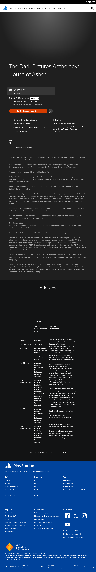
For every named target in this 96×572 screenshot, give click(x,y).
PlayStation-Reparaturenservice (16, 522)
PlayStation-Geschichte (13, 496)
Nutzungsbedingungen (42, 513)
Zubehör (39, 8)
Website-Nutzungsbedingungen (56, 567)
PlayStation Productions (13, 490)
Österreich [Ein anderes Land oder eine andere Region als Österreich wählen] (12, 567)
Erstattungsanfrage (11, 528)
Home (7, 471)
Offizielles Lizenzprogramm (43, 528)
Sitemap (68, 567)
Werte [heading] (65, 477)
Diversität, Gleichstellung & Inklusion (75, 490)
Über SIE (8, 480)
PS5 (18, 8)
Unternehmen (10, 493)
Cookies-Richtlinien (76, 567)
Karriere (8, 483)
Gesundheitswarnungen (57, 415)
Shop (53, 8)
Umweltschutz (68, 480)
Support (60, 8)
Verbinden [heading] (67, 510)
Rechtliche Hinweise (25, 567)
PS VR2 (36, 487)
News (46, 8)
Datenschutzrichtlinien (38, 567)
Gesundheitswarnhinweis (43, 522)
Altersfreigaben (39, 519)
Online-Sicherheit (69, 487)
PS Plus (30, 8)
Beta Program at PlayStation (73, 537)
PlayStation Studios (11, 487)
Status (7, 519)
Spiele (12, 8)
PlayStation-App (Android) (72, 534)
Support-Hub (9, 513)
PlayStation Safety (11, 516)
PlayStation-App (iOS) (70, 531)
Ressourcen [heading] (39, 510)
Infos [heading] (7, 477)
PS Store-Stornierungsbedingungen (46, 516)
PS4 (23, 8)
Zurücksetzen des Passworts (15, 525)
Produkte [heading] (38, 477)
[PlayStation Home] (5, 8)
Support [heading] (8, 510)
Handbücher (9, 532)
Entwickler (37, 525)
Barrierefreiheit (68, 483)
